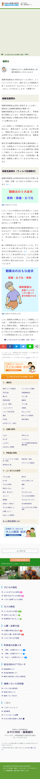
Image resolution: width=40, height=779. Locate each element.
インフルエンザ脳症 (28, 388)
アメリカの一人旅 (10, 715)
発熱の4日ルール (8, 692)
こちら (28, 357)
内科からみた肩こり (10, 615)
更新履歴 (6, 711)
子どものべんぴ (27, 492)
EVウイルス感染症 (27, 415)
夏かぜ (5, 396)
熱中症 (24, 477)
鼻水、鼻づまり (8, 492)
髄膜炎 (24, 400)
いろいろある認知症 (10, 688)
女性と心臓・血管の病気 (11, 634)
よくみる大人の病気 (12, 611)
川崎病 (24, 408)
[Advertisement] (20, 30)
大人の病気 (9, 606)
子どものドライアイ (28, 500)
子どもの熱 (6, 477)
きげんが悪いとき (27, 480)
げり (23, 488)
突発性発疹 (6, 400)
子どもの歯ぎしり (8, 507)
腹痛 (23, 484)
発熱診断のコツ (8, 669)
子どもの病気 (10, 587)
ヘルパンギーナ (8, 408)
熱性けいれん (7, 488)
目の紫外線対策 (27, 503)
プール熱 (24, 404)
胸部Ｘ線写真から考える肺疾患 (13, 676)
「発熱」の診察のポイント (12, 650)
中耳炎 (5, 419)
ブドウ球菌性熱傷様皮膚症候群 (29, 444)
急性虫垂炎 (25, 419)
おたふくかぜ (26, 411)
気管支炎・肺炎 (27, 459)
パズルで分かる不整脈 (10, 638)
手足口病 (6, 392)
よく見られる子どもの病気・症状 (14, 54)
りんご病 (24, 396)
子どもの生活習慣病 (28, 496)
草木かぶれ (25, 435)
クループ (6, 496)
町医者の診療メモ (12, 645)
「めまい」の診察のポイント (13, 657)
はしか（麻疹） (8, 404)
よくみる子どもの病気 (12, 592)
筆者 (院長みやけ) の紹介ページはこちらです (16, 564)
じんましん (25, 439)
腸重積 (5, 500)
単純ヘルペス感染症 (9, 388)
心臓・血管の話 (11, 625)
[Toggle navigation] (35, 4)
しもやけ (6, 443)
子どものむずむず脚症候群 (29, 508)
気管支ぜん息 (7, 464)
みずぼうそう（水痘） (10, 423)
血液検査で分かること (10, 619)
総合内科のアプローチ (15, 664)
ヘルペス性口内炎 (8, 411)
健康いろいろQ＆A (9, 696)
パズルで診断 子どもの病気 (12, 599)
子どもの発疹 (7, 484)
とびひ (5, 435)
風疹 (4, 415)
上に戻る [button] (21, 551)
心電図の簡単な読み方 (10, 630)
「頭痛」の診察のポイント (12, 653)
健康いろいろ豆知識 (14, 683)
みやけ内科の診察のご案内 (13, 718)
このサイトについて (10, 707)
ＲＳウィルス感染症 (28, 463)
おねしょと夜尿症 (8, 515)
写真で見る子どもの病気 (11, 596)
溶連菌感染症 (26, 392)
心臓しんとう (7, 511)
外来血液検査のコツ (10, 673)
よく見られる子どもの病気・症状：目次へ (20, 340)
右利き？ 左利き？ (9, 503)
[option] (10, 572)
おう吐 (5, 480)
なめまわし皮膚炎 (8, 447)
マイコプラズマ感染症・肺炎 (11, 460)
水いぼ (5, 439)
